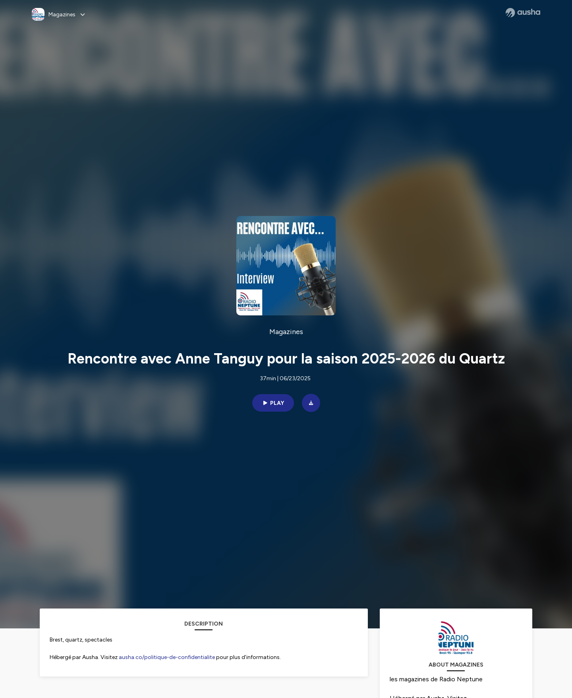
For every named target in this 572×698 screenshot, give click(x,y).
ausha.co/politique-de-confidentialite (167, 657)
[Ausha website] (523, 12)
